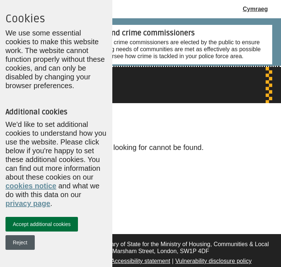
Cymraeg (255, 9)
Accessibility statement (140, 261)
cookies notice (30, 186)
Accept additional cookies (42, 224)
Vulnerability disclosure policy (213, 261)
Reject (20, 242)
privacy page (27, 203)
